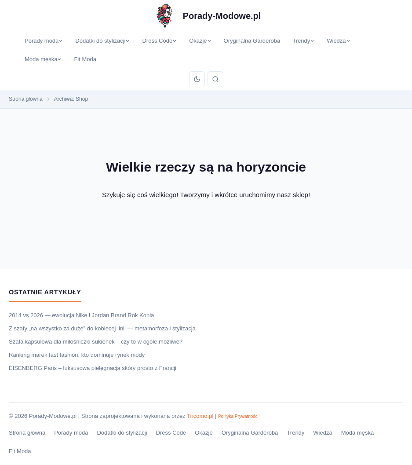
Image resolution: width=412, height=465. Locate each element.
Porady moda (44, 40)
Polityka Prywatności (238, 416)
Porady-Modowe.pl (222, 16)
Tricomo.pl (200, 416)
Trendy (303, 40)
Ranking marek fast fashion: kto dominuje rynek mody (77, 354)
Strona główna (27, 432)
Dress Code (159, 40)
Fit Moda (85, 59)
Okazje (200, 40)
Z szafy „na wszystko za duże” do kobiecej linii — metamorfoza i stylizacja (102, 328)
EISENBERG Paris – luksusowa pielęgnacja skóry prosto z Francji (92, 368)
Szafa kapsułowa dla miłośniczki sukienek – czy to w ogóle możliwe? (95, 341)
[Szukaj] (215, 79)
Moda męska (43, 59)
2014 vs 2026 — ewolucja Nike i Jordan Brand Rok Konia (81, 315)
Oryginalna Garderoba (252, 40)
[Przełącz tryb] (197, 79)
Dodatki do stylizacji (102, 40)
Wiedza (338, 40)
